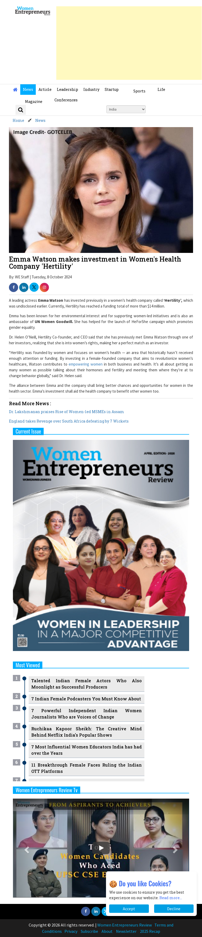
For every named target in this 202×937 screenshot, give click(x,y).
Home (18, 120)
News (28, 89)
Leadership (67, 89)
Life (161, 89)
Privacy (70, 931)
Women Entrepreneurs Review (124, 925)
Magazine (33, 101)
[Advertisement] (129, 43)
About (107, 931)
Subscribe (89, 931)
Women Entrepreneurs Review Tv (47, 790)
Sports (139, 90)
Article (45, 89)
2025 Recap (150, 931)
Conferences (66, 99)
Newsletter (126, 931)
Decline (173, 908)
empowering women (86, 364)
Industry (91, 89)
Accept (129, 908)
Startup (112, 89)
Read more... (170, 897)
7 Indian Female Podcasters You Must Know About (86, 698)
